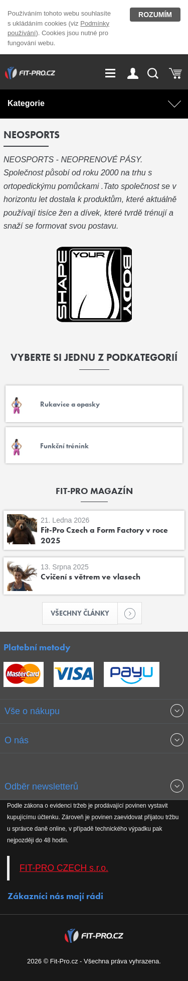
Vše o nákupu (32, 711)
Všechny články (84, 613)
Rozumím (155, 15)
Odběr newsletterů (41, 786)
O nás (17, 740)
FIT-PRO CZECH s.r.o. (64, 868)
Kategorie (26, 103)
